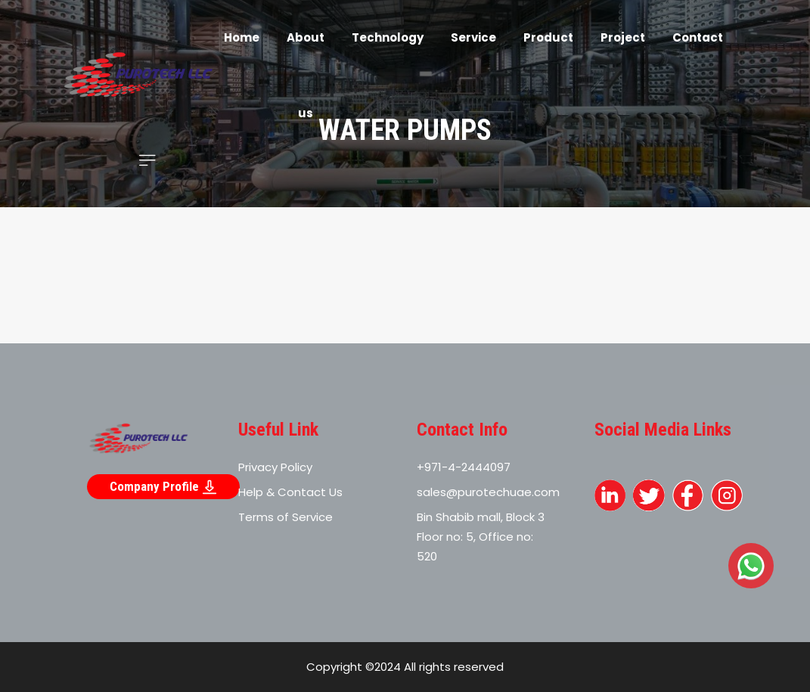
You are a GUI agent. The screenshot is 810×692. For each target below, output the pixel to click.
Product (548, 37)
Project (623, 37)
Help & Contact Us (290, 492)
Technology (388, 37)
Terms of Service (285, 517)
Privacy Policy (275, 467)
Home (241, 37)
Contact (697, 37)
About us (305, 75)
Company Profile (163, 487)
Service (473, 37)
